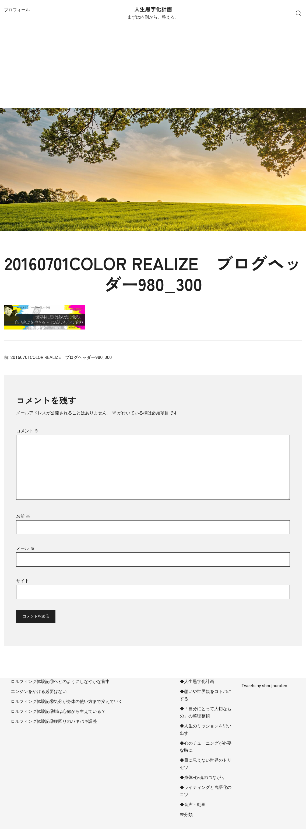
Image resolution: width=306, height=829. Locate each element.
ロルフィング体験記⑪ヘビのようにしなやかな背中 (60, 681)
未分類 (186, 814)
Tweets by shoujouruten (264, 685)
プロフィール (17, 9)
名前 (23, 516)
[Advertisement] (153, 67)
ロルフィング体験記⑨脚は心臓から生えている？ (58, 711)
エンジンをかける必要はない (39, 691)
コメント (27, 430)
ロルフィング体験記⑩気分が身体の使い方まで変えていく (67, 701)
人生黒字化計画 (153, 9)
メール (25, 548)
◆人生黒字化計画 (197, 681)
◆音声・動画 (193, 804)
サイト (22, 580)
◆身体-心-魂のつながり (202, 777)
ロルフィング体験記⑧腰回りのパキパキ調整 (54, 721)
